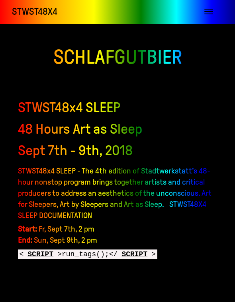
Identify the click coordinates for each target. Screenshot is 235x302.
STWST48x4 (34, 11)
